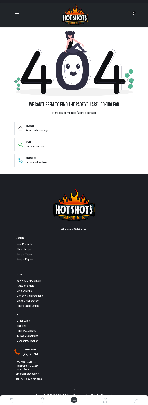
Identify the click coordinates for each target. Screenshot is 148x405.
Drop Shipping (24, 290)
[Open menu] (74, 400)
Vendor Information (27, 341)
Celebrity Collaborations (30, 295)
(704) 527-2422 (30, 354)
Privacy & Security (26, 330)
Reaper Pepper (25, 259)
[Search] (42, 399)
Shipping (21, 325)
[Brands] (105, 399)
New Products (24, 244)
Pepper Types (24, 254)
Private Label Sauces (28, 305)
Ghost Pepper (24, 249)
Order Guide (23, 320)
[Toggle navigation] (17, 15)
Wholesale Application (29, 280)
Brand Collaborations (28, 300)
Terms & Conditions (27, 335)
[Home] (11, 399)
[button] (74, 390)
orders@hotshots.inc (27, 373)
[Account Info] (136, 399)
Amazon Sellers (25, 285)
